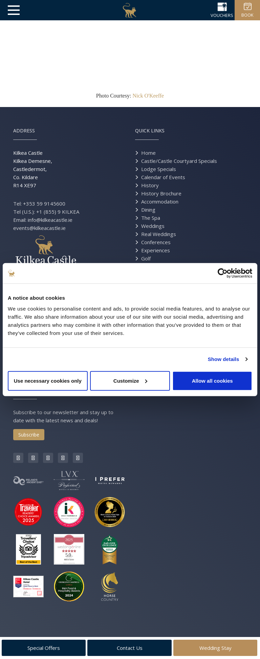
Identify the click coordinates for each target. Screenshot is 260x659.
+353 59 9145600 (44, 203)
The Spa (150, 217)
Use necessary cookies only (48, 380)
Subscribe (28, 434)
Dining (148, 209)
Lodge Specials (158, 169)
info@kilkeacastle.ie (50, 219)
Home (148, 152)
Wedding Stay (215, 647)
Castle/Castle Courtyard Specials (179, 160)
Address (24, 130)
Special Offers (43, 647)
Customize (130, 380)
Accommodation (159, 201)
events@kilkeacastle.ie (39, 228)
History (150, 185)
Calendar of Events (163, 177)
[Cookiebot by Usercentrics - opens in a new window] (222, 273)
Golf (146, 258)
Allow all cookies (212, 380)
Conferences (156, 242)
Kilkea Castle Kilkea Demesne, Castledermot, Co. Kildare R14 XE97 (32, 169)
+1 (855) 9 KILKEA (57, 211)
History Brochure (161, 193)
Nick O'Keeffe (148, 96)
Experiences (155, 250)
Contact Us (130, 647)
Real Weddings (158, 234)
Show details (223, 359)
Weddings (153, 225)
